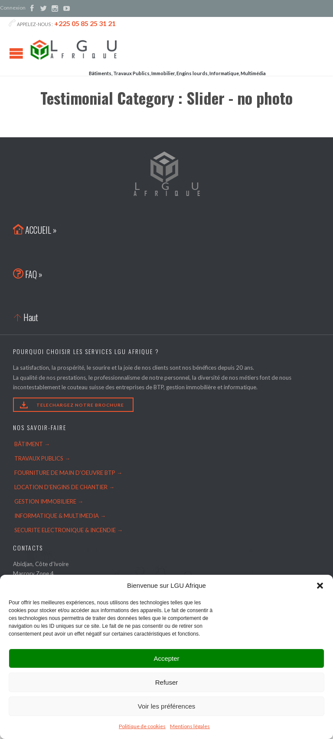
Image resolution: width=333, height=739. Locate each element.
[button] (320, 585)
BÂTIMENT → (32, 444)
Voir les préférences (167, 706)
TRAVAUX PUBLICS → (42, 458)
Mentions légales (190, 726)
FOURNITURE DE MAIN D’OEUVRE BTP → (68, 472)
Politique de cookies (142, 726)
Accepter (166, 658)
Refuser (166, 682)
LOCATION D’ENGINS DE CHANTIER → (64, 487)
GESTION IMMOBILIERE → (48, 501)
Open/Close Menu (16, 53)
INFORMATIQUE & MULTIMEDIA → (60, 515)
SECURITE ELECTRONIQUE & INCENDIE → (68, 530)
